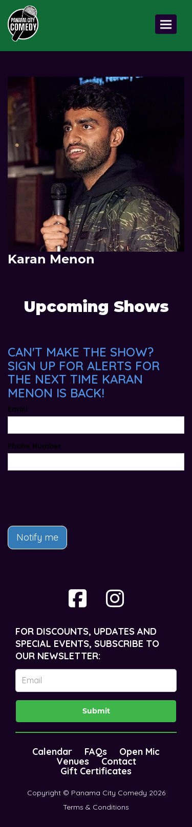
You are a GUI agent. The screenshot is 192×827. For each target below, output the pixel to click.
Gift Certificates (96, 771)
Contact (118, 761)
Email (18, 409)
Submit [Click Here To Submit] (96, 711)
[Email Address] (96, 680)
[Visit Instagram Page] (115, 598)
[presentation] (85, 498)
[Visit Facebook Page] (78, 598)
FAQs (95, 751)
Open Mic (139, 751)
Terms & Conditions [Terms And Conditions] (96, 807)
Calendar (52, 751)
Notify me (37, 537)
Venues (72, 761)
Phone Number (34, 446)
